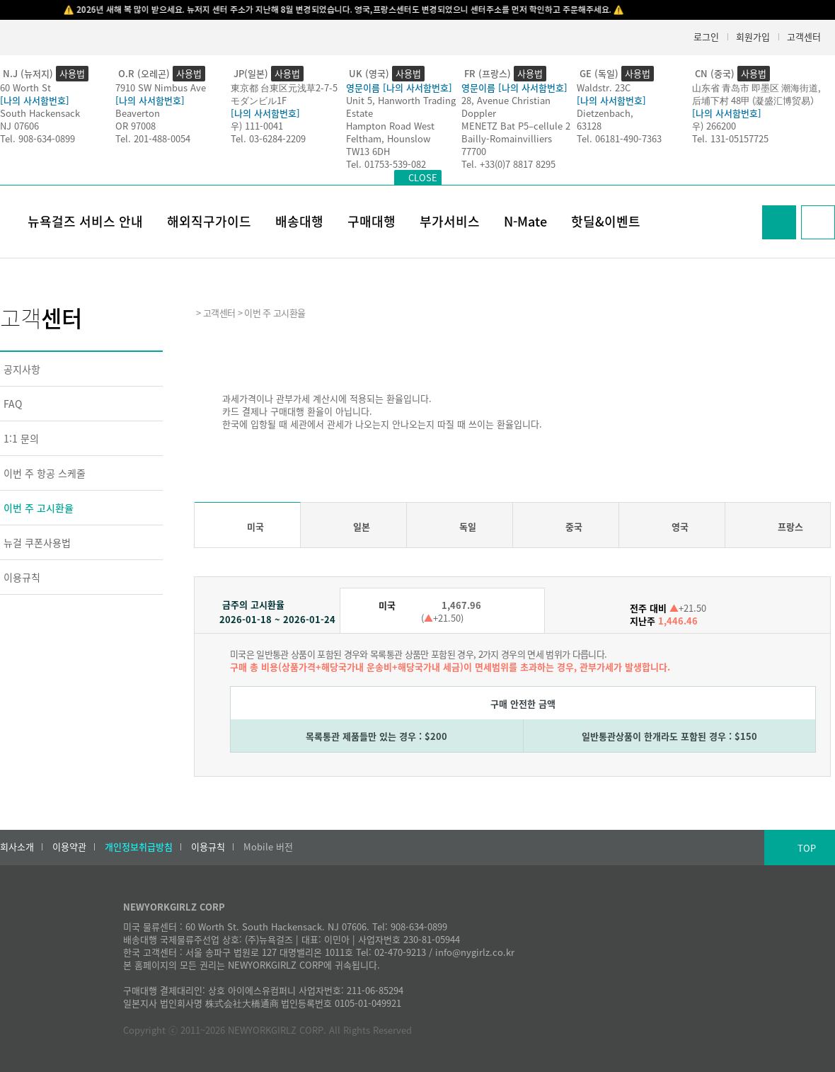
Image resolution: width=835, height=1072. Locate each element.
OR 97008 (135, 125)
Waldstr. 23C (603, 87)
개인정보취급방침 (139, 846)
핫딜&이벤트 (605, 221)
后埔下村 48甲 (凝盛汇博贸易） (755, 100)
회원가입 (753, 36)
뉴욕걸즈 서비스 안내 (85, 221)
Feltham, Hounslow (388, 138)
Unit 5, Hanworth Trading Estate (401, 106)
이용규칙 (22, 577)
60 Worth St (25, 87)
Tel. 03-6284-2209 (268, 138)
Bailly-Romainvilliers (506, 138)
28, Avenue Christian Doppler (506, 106)
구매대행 (371, 221)
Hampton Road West (390, 125)
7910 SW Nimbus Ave (160, 87)
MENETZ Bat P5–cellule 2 (515, 125)
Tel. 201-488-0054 (152, 138)
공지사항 (22, 369)
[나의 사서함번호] (34, 100)
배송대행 (299, 221)
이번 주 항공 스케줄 (45, 473)
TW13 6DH (368, 151)
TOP (806, 848)
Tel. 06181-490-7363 (619, 138)
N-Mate (525, 221)
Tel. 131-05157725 (730, 138)
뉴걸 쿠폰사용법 (37, 542)
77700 (473, 151)
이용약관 (69, 846)
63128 (589, 125)
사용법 (72, 73)
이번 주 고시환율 (39, 508)
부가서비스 (450, 221)
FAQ (13, 404)
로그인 (706, 36)
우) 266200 (714, 125)
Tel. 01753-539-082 (386, 164)
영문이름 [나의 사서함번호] (399, 87)
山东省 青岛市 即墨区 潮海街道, (756, 87)
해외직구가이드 (209, 221)
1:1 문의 (21, 438)
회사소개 (17, 846)
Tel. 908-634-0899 (37, 138)
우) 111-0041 (257, 125)
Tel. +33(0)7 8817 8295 (508, 164)
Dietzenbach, (605, 113)
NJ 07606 (19, 125)
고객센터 (804, 36)
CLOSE (422, 177)
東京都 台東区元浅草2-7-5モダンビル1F (284, 94)
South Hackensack (40, 113)
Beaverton (137, 113)
